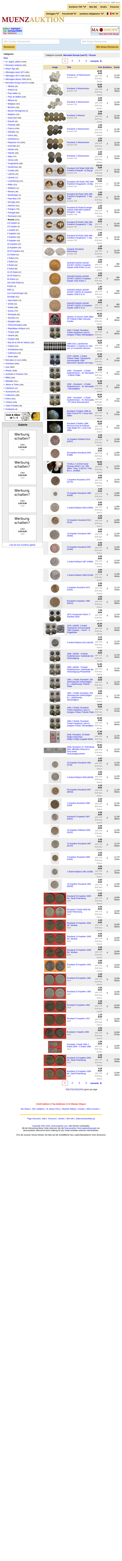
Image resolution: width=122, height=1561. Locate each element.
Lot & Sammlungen (15, 293)
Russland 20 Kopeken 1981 (79, 978)
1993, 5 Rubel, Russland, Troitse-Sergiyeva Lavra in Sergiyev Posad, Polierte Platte (80, 710)
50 (67, 1089)
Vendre (103, 7)
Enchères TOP (77, 6)
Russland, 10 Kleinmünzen (78, 75)
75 (71, 1089)
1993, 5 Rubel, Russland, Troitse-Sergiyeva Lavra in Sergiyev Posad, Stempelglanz (80, 332)
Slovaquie (12, 314)
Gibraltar (11, 132)
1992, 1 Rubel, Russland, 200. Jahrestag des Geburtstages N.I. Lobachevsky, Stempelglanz (80, 696)
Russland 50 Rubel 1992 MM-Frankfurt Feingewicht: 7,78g (80, 223)
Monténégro (13, 195)
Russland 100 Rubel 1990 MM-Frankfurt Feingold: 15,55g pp (80, 169)
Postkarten (10, 409)
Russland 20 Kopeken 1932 (79, 964)
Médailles (9, 381)
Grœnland (12, 139)
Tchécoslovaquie (15, 325)
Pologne (11, 209)
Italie (10, 156)
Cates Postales (12, 406)
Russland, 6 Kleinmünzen (78, 102)
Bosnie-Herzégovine (16, 111)
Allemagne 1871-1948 (15, 76)
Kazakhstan (13, 167)
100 (75, 1089)
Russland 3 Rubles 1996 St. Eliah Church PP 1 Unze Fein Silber (79, 413)
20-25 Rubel (12, 275)
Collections (12, 353)
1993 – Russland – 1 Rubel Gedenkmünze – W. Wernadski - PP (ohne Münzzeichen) (80, 399)
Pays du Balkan (14, 97)
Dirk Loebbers (38, 1109)
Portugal (11, 212)
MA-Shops (25, 1109)
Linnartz (81, 1109)
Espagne (12, 321)
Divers (10, 356)
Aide (44, 1118)
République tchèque (16, 328)
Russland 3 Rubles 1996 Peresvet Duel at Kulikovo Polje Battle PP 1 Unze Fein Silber (79, 426)
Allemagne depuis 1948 (15, 79)
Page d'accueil (33, 1118)
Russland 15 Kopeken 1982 (79, 991)
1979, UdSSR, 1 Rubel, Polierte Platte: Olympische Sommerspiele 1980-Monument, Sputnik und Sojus (80, 359)
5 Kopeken (11, 240)
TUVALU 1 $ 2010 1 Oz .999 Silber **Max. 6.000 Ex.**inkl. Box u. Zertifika (79, 467)
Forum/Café (69, 13)
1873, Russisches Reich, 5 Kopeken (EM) (78, 615)
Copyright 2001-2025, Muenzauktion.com (50, 1126)
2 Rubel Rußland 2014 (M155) (80, 642)
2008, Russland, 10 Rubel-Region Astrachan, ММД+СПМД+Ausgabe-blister (80, 736)
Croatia (11, 170)
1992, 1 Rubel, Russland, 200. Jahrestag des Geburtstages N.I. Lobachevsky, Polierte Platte (80, 682)
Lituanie (11, 177)
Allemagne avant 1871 (15, 72)
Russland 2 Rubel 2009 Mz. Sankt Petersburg (79, 910)
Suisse (11, 311)
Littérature (9, 388)
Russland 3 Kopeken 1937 (78, 1018)
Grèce (10, 135)
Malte (10, 184)
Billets (8, 377)
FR (112, 13)
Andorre (11, 90)
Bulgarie (11, 114)
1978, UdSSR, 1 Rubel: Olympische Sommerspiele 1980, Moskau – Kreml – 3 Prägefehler (78, 629)
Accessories (10, 391)
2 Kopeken (11, 233)
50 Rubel (11, 279)
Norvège (11, 202)
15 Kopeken (12, 247)
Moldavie (12, 188)
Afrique (8, 370)
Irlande (11, 149)
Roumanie (12, 216)
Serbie (10, 304)
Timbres (8, 402)
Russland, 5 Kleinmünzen (78, 156)
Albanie (11, 86)
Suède (10, 307)
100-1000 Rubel (14, 283)
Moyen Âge (10, 69)
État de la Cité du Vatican (19, 342)
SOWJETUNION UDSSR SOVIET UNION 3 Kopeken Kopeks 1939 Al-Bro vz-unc (79, 265)
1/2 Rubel (11, 254)
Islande (11, 153)
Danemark (12, 118)
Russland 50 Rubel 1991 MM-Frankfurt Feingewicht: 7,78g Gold (80, 196)
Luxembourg (13, 181)
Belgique (12, 104)
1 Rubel (10, 258)
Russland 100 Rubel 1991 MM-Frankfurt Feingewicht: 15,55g (80, 183)
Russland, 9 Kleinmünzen (78, 88)
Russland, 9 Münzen (76, 115)
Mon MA (93, 7)
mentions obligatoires (92, 13)
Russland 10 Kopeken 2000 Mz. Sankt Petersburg (79, 1072)
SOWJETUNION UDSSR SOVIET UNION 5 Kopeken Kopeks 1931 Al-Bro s (79, 278)
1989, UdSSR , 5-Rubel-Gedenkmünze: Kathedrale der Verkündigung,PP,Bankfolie (80, 669)
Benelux (11, 107)
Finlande (11, 125)
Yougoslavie (13, 163)
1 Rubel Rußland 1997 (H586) (80, 561)
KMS (9, 290)
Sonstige (11, 297)
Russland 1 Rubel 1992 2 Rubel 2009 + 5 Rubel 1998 (79, 1045)
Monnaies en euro (13, 360)
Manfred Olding (68, 1109)
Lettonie (11, 174)
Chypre (11, 346)
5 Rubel (10, 268)
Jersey (11, 160)
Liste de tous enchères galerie (22, 545)
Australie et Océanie (14, 374)
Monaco (11, 191)
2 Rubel (10, 261)
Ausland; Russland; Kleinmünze (75, 250)
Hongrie (11, 339)
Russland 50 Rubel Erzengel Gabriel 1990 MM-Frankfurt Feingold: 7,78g (79, 209)
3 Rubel (10, 265)
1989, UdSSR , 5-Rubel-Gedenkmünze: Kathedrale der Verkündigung (80, 656)
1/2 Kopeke (12, 226)
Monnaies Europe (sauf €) (16, 83)
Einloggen (52, 13)
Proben (10, 286)
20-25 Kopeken (13, 251)
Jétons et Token (12, 384)
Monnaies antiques (13, 65)
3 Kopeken (11, 237)
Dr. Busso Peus (53, 1109)
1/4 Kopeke (12, 223)
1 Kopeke (11, 230)
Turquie (11, 332)
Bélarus (11, 100)
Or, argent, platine (13, 62)
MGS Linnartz (93, 1109)
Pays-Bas (12, 198)
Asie (7, 367)
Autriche (11, 205)
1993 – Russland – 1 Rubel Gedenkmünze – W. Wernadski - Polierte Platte (80, 373)
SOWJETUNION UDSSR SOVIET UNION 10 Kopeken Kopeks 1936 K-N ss (79, 292)
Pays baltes (13, 93)
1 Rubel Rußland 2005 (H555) (80, 508)
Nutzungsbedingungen (87, 1128)
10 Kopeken (12, 244)
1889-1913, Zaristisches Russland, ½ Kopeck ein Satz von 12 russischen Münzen (80, 346)
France (11, 128)
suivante (94, 61)
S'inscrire (114, 7)
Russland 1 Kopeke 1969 (78, 1032)
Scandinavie (13, 349)
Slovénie (11, 318)
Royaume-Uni (14, 142)
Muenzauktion (70, 1128)
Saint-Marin (13, 300)
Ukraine (11, 335)
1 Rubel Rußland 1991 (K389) (80, 871)
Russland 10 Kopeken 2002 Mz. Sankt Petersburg (79, 1059)
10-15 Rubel (12, 272)
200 (80, 1089)
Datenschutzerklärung (85, 1118)
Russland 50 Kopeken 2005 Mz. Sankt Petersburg (79, 897)
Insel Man (12, 146)
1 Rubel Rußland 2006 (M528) (80, 777)
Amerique (9, 363)
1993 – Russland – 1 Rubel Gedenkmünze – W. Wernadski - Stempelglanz (80, 386)
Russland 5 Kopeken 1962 (78, 1005)
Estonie (11, 121)
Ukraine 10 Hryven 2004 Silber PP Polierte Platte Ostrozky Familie (80, 319)
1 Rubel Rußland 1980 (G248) (80, 575)
